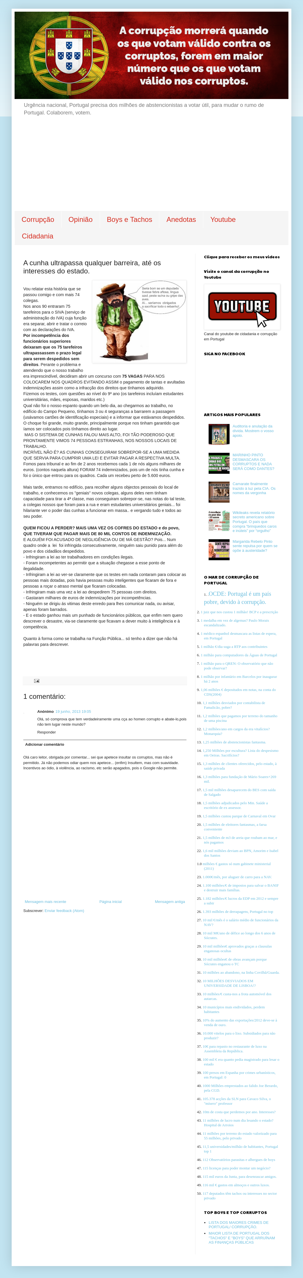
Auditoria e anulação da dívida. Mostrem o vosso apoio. (253, 430)
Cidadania (37, 236)
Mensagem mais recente (45, 901)
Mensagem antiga (170, 901)
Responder (46, 732)
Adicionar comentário (44, 744)
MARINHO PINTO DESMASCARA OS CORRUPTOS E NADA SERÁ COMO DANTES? (253, 462)
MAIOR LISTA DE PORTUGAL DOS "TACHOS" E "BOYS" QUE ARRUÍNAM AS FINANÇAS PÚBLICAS (242, 1238)
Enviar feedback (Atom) (64, 910)
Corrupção (38, 219)
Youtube (223, 219)
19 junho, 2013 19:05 (73, 711)
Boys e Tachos (129, 219)
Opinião (80, 219)
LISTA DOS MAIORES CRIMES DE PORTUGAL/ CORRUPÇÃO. (239, 1224)
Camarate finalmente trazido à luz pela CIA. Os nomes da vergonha (253, 488)
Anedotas (181, 219)
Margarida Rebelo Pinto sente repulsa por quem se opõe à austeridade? (254, 546)
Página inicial (110, 901)
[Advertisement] (151, 167)
